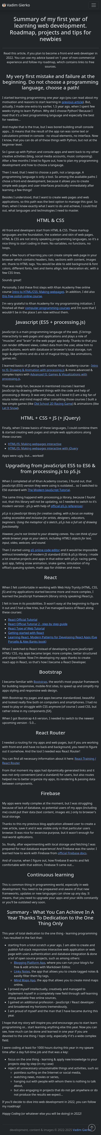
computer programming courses (47, 308)
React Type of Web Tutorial (26, 628)
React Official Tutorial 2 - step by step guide (37, 624)
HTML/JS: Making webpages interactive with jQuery (43, 448)
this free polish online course (22, 296)
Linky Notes (22, 971)
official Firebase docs (72, 853)
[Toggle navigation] (94, 5)
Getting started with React (26, 633)
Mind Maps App (25, 980)
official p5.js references (66, 506)
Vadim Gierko (82, 1130)
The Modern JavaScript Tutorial (49, 490)
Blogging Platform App (29, 963)
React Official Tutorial (22, 620)
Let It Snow (9, 408)
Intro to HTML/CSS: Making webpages (38, 292)
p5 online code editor (45, 550)
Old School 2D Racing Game (53, 404)
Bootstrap (40, 682)
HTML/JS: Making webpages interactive (34, 444)
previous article (72, 102)
